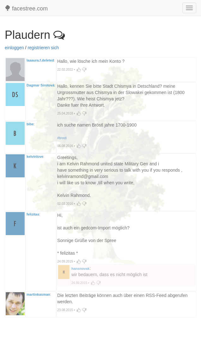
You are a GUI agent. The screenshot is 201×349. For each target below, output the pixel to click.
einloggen (14, 47)
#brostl (62, 138)
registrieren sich (43, 47)
